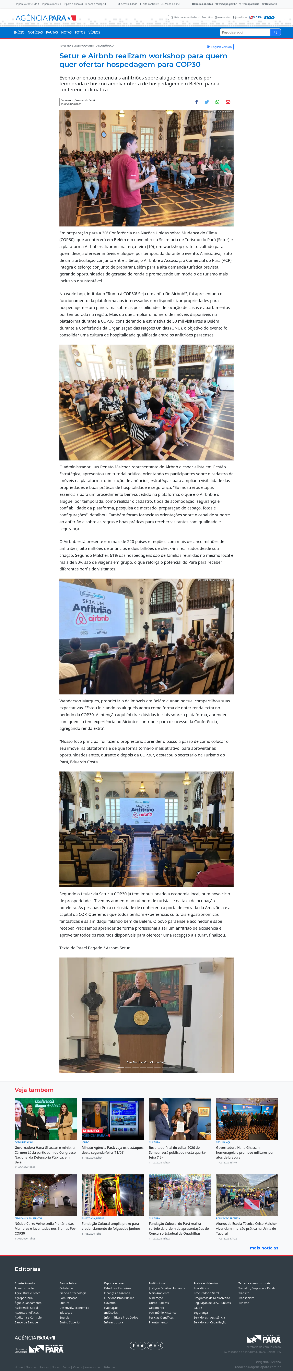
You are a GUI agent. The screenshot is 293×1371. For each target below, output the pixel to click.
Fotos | (68, 1367)
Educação (65, 1312)
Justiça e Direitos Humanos (167, 1288)
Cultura (64, 1303)
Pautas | (46, 1367)
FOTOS (80, 32)
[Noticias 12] (172, 1067)
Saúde (198, 1308)
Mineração (156, 1298)
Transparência (249, 4)
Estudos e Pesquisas (117, 1288)
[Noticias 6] (135, 1067)
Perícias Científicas (161, 1317)
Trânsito (243, 1293)
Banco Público (68, 1283)
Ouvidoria (269, 4)
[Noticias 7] (143, 1067)
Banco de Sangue (26, 1322)
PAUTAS (52, 32)
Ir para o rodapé (95, 4)
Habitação (111, 1308)
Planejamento (158, 1322)
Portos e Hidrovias (206, 1283)
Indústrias (111, 1312)
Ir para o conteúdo (27, 4)
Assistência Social (26, 1308)
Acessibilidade (127, 4)
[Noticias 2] (121, 1067)
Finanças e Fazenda (117, 1293)
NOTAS (66, 32)
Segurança (201, 1312)
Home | (20, 1367)
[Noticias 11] (165, 1067)
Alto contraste (149, 4)
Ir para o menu (51, 4)
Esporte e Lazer (114, 1283)
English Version (219, 47)
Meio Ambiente (159, 1293)
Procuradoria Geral (206, 1293)
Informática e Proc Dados (121, 1317)
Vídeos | (79, 1367)
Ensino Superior (70, 1322)
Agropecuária (24, 1298)
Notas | (57, 1367)
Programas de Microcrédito (212, 1298)
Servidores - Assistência (209, 1317)
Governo (110, 1303)
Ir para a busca (73, 4)
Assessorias (223, 17)
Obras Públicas (159, 1303)
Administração (24, 1288)
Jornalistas (240, 17)
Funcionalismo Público (119, 1298)
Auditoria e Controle (28, 1317)
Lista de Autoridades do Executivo (192, 17)
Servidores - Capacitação (210, 1322)
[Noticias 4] (128, 1067)
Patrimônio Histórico (163, 1312)
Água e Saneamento (28, 1303)
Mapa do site (171, 4)
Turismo (243, 1303)
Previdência (201, 1288)
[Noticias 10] (157, 1067)
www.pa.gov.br (226, 4)
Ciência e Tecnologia (72, 1293)
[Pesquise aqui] (275, 32)
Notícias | (33, 1367)
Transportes (246, 1298)
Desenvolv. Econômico (74, 1308)
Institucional (157, 1283)
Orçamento (156, 1308)
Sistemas (110, 1367)
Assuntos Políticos (27, 1312)
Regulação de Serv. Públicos (212, 1303)
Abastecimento (25, 1283)
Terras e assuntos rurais (254, 1283)
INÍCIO (19, 32)
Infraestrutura (113, 1322)
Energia (64, 1317)
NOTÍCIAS (35, 32)
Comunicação (68, 1298)
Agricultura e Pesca (27, 1293)
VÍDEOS (94, 32)
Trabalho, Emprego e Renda (257, 1288)
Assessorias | (94, 1367)
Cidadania (66, 1288)
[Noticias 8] (150, 1067)
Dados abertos (202, 4)
